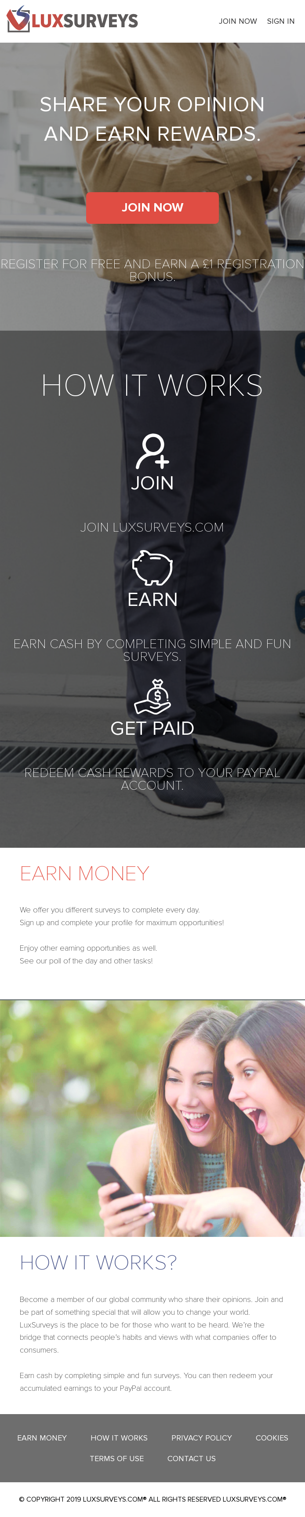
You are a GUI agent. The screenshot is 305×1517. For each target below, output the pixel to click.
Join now (238, 21)
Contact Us (191, 1458)
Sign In (281, 21)
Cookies (272, 1438)
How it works (119, 1438)
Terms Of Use (117, 1458)
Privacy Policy (201, 1438)
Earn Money (42, 1438)
